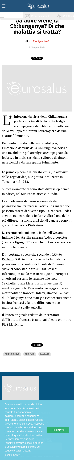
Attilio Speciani (39, 41)
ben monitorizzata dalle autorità (31, 305)
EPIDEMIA (29, 354)
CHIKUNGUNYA (12, 354)
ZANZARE (44, 354)
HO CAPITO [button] (58, 430)
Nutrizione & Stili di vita (16, 27)
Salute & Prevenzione (16, 15)
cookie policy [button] (12, 455)
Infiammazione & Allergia (17, 21)
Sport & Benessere (15, 33)
